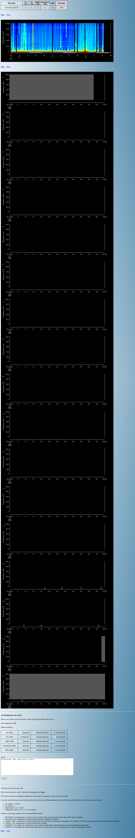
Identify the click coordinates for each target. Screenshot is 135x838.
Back (3, 15)
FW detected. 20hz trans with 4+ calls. (41, 768)
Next (8, 15)
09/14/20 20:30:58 (11, 8)
